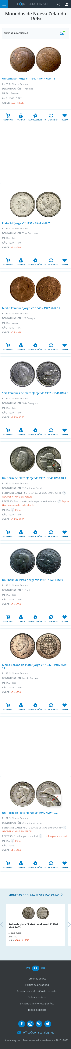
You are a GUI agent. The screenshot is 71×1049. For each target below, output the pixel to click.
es (35, 968)
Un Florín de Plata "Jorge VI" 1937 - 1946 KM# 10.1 (34, 478)
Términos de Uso (36, 978)
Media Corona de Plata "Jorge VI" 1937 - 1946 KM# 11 (34, 666)
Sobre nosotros (37, 997)
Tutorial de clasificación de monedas (37, 991)
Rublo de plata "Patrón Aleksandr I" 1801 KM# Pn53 (33, 926)
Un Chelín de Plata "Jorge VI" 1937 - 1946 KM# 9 (32, 580)
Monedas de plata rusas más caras (34, 895)
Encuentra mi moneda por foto (37, 1003)
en (28, 968)
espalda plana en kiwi (55, 836)
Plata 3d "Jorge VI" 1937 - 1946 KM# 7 (26, 223)
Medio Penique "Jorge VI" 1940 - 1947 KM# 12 (31, 308)
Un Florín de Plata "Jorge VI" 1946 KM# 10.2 (30, 813)
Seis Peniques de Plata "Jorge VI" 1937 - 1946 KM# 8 (35, 393)
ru (43, 968)
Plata (18, 509)
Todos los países (37, 1009)
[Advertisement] (35, 155)
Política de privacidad (37, 985)
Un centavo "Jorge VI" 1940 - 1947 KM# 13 (28, 78)
